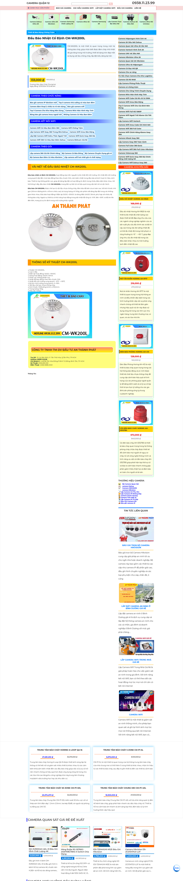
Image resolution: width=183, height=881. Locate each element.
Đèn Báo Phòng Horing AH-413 (134, 352)
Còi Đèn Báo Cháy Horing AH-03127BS (134, 429)
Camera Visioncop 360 (128, 153)
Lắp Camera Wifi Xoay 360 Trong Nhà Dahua (49, 132)
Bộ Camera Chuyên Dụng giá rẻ (98, 153)
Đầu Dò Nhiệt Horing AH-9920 (134, 199)
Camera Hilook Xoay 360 (129, 138)
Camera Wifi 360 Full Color (130, 129)
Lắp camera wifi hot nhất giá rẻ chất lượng (82, 157)
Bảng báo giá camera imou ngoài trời (46, 114)
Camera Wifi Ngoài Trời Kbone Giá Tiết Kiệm (135, 116)
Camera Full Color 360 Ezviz (130, 146)
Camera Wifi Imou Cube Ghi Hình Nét (134, 125)
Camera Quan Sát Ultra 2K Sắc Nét (133, 46)
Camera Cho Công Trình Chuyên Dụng (135, 91)
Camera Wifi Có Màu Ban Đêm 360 (44, 128)
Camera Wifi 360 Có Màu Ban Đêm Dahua (47, 140)
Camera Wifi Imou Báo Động (82, 132)
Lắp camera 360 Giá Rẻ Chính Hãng (45, 153)
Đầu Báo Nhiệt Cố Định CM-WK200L (56, 38)
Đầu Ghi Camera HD (127, 501)
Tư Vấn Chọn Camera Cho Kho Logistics (135, 76)
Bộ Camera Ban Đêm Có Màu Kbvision (46, 157)
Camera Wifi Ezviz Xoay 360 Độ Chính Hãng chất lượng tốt (135, 158)
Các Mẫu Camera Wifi (83, 8)
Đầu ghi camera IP (126, 503)
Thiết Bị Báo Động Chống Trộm (41, 32)
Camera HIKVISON (127, 488)
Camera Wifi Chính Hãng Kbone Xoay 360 (134, 133)
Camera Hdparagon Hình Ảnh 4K (133, 39)
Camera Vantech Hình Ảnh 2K (131, 50)
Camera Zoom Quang (128, 496)
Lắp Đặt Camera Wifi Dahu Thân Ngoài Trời (48, 136)
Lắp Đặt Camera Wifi (105, 8)
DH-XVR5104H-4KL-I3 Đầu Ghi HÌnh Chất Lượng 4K (43, 850)
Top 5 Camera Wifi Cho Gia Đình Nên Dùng (134, 107)
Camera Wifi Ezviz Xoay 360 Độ (81, 136)
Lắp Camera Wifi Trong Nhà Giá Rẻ (135, 661)
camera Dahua (126, 486)
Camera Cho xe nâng (127, 72)
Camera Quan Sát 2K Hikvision (132, 61)
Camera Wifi (136, 715)
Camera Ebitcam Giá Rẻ (77, 140)
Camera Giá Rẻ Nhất (127, 80)
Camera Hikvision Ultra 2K (130, 57)
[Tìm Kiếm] (90, 4)
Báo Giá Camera (63, 8)
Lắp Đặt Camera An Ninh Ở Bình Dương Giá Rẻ (135, 607)
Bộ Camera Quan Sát (128, 484)
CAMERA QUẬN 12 (38, 3)
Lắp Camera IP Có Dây (128, 499)
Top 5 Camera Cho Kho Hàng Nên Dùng (47, 110)
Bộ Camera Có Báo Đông (72, 153)
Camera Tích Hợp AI (127, 497)
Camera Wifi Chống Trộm (72, 128)
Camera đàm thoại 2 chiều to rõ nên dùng (48, 107)
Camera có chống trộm (128, 87)
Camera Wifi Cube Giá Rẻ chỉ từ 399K (134, 98)
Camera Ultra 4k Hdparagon (131, 65)
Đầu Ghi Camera (125, 8)
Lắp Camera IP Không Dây (129, 494)
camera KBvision (127, 490)
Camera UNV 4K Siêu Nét (129, 53)
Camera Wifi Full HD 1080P (130, 112)
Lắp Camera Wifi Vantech (129, 121)
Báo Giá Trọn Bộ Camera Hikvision (135, 546)
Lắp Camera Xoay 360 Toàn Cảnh (133, 142)
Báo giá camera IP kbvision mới (43, 103)
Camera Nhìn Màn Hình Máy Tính (79, 110)
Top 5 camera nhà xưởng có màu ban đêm (77, 103)
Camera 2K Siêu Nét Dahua (130, 42)
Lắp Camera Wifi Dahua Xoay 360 (133, 163)
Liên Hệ (137, 8)
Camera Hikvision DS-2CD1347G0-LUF (135, 850)
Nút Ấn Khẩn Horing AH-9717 (133, 279)
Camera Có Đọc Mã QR (128, 68)
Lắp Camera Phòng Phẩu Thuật (132, 83)
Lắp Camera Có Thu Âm (128, 492)
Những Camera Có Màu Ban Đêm (78, 114)
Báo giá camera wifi (75, 107)
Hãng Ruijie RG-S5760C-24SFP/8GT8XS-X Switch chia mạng (75, 851)
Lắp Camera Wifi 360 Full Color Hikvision (136, 149)
